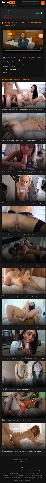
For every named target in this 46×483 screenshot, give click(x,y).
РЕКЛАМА (38, 13)
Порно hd (6, 15)
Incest (18, 69)
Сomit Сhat (6, 11)
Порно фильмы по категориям (13, 13)
